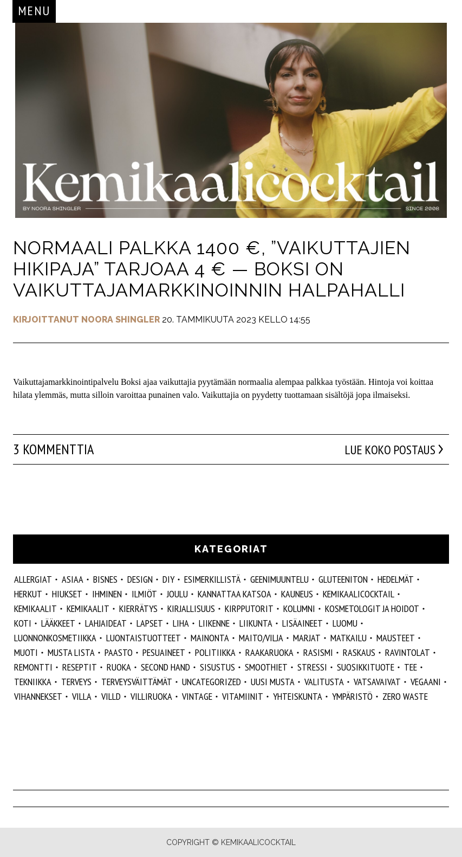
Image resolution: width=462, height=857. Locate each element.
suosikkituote (365, 667)
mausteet (395, 638)
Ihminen (107, 594)
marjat (307, 638)
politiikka (215, 652)
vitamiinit (242, 696)
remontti (33, 667)
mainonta (210, 638)
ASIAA (72, 579)
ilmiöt (144, 594)
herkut (28, 594)
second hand (165, 667)
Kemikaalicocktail (358, 594)
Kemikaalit (35, 608)
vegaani (426, 681)
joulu (177, 594)
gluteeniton (343, 579)
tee (410, 667)
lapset (149, 623)
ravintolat (407, 652)
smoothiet (266, 667)
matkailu (348, 638)
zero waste (405, 696)
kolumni (299, 608)
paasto (119, 652)
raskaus (359, 652)
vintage (197, 696)
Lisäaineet (302, 623)
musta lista (71, 652)
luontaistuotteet (143, 638)
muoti (26, 652)
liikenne (214, 623)
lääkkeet (58, 623)
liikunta (255, 623)
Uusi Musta (273, 681)
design (140, 579)
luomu (345, 623)
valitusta (324, 681)
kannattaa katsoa (234, 594)
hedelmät (396, 579)
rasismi (318, 652)
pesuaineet (163, 652)
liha (181, 623)
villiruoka (151, 696)
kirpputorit (249, 608)
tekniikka (32, 681)
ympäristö (352, 696)
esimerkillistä (212, 579)
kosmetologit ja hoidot (372, 608)
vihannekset (38, 696)
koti (22, 623)
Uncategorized (211, 681)
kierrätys (138, 608)
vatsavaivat (377, 681)
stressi (312, 667)
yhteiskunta (297, 696)
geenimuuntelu (279, 579)
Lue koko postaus (384, 449)
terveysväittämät (136, 681)
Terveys (76, 681)
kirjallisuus (191, 608)
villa (82, 696)
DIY (168, 579)
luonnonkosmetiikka (55, 638)
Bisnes (105, 579)
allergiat (33, 579)
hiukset (67, 594)
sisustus (217, 667)
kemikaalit (88, 608)
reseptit (79, 667)
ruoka (119, 667)
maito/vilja (261, 638)
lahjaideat (106, 623)
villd (111, 696)
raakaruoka (269, 652)
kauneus (297, 594)
